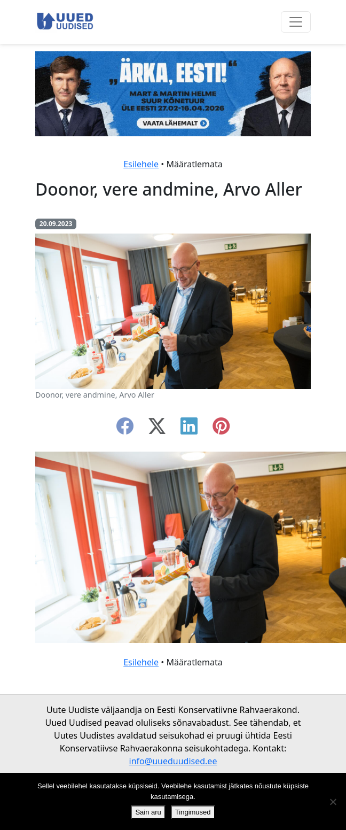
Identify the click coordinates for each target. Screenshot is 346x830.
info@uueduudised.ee (173, 761)
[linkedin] (189, 429)
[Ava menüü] (296, 22)
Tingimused (193, 812)
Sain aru (148, 812)
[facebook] (125, 429)
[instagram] (221, 429)
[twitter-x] (157, 429)
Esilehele (141, 164)
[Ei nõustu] (332, 801)
